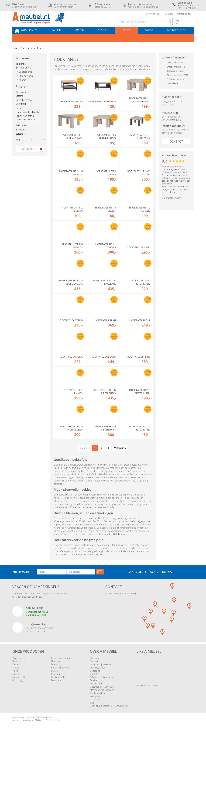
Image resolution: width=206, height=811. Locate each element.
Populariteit (23, 76)
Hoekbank (56, 733)
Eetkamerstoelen (60, 739)
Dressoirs (56, 736)
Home (15, 56)
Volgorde (21, 72)
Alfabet (21, 88)
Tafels (128, 37)
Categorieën (22, 100)
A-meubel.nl (48, 789)
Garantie (94, 746)
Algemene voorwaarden (102, 762)
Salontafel (21, 112)
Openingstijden (97, 739)
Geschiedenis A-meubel (102, 758)
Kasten (83, 37)
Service (93, 752)
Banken (61, 37)
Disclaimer (39, 792)
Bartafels (20, 142)
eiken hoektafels (25, 124)
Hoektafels (21, 116)
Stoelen (106, 37)
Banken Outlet (58, 749)
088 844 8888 (170, 121)
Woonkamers (36, 37)
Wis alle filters (29, 157)
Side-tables (21, 133)
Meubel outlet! (176, 37)
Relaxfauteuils (58, 746)
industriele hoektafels (28, 120)
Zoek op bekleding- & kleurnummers (109, 777)
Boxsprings (18, 752)
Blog (92, 774)
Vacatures (95, 771)
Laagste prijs (24, 80)
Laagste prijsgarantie (100, 736)
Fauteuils (16, 746)
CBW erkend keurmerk (101, 749)
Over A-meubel (153, 15)
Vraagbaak (95, 768)
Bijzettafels (21, 138)
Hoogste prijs (24, 84)
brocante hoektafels (27, 127)
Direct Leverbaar (24, 108)
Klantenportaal (184, 15)
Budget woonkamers (61, 730)
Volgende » (120, 519)
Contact (176, 150)
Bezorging (95, 742)
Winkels (169, 15)
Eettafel (19, 104)
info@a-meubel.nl (173, 134)
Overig (149, 37)
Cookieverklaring (98, 765)
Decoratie (56, 752)
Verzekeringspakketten (101, 755)
